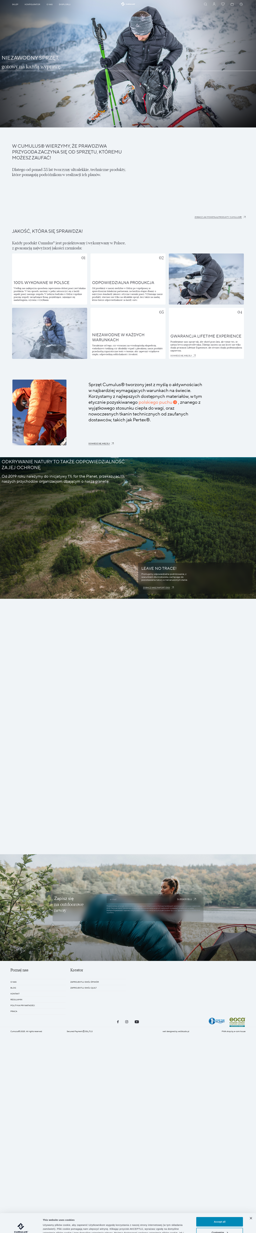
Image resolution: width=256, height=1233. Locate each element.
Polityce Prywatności (115, 910)
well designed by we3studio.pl (176, 1031)
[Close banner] (251, 1199)
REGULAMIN (16, 999)
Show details (50, 1226)
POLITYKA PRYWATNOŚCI (22, 1005)
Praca (13, 1011)
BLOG (13, 988)
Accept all (219, 1202)
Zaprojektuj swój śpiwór (84, 982)
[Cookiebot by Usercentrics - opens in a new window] (21, 1226)
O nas (13, 982)
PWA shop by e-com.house (234, 1031)
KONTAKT (15, 994)
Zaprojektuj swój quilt (83, 988)
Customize (220, 1213)
